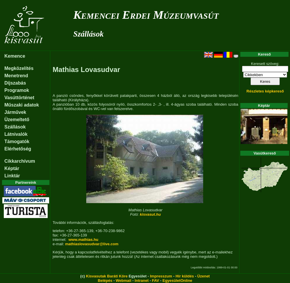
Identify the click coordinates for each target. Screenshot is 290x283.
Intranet (142, 280)
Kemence (14, 56)
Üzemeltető (16, 119)
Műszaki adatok (21, 104)
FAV (155, 280)
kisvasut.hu (150, 214)
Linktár (12, 175)
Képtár (11, 168)
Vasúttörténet (19, 97)
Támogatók (16, 141)
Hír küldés (184, 276)
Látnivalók (15, 134)
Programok (16, 90)
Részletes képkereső (265, 91)
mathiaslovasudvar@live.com (91, 244)
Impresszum (161, 276)
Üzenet (203, 276)
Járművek (15, 112)
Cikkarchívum (19, 161)
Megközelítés (19, 68)
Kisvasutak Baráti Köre (106, 276)
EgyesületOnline (177, 280)
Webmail (123, 280)
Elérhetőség (17, 148)
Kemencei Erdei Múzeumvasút (146, 14)
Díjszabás (15, 82)
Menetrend (16, 75)
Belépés (105, 280)
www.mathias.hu (83, 239)
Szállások (88, 34)
